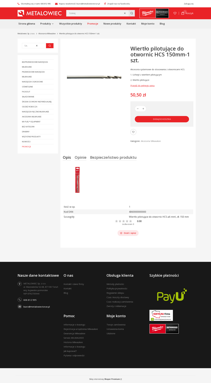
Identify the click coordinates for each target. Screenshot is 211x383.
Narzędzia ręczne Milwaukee (35, 111)
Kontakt (68, 288)
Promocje (26, 146)
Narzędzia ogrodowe (32, 81)
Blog (66, 292)
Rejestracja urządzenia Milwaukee (81, 328)
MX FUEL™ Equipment (31, 121)
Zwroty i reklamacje (116, 306)
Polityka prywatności (117, 288)
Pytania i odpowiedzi (74, 355)
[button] (132, 13)
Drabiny (25, 131)
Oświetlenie (27, 86)
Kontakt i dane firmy (74, 284)
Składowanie (28, 96)
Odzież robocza (29, 106)
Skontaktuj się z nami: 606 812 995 (36, 3)
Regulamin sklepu (115, 292)
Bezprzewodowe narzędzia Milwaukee (35, 64)
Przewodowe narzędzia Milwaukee (33, 74)
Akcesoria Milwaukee (47, 33)
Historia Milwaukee (73, 342)
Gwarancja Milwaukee (74, 333)
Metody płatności (115, 284)
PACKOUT (26, 91)
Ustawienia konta (115, 328)
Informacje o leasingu (74, 324)
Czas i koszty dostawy (118, 297)
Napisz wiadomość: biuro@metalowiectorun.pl (79, 3)
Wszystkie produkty (31, 136)
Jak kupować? (70, 351)
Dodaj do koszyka (162, 119)
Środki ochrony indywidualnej (36, 101)
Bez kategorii (28, 126)
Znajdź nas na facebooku (118, 3)
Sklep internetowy (104, 379)
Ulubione (111, 333)
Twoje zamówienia (116, 324)
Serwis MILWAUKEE (74, 337)
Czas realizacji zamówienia (120, 301)
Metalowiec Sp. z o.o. (26, 33)
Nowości (26, 141)
